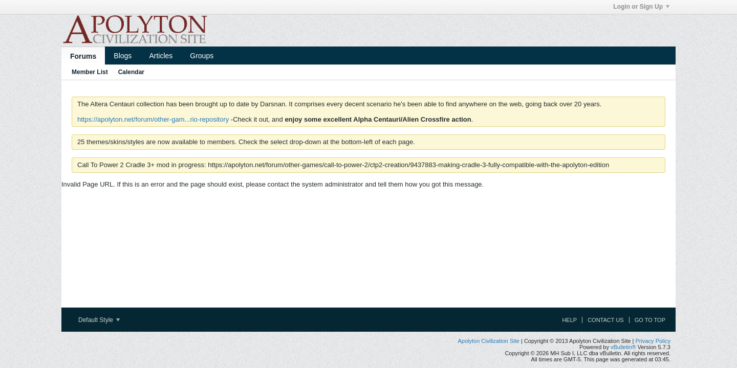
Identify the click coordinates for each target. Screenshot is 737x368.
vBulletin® (623, 347)
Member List (90, 72)
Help (569, 320)
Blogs (123, 56)
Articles (160, 56)
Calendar (131, 72)
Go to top (650, 320)
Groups (201, 56)
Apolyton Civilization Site (488, 341)
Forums (83, 56)
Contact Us (606, 320)
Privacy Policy (653, 341)
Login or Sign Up (641, 6)
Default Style (99, 320)
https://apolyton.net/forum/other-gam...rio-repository (153, 119)
